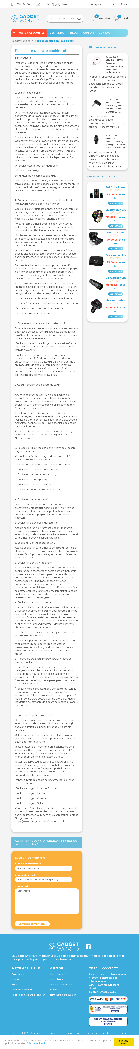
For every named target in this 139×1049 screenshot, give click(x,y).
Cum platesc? (58, 979)
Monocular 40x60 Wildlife (122, 277)
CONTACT (105, 32)
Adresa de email (25, 875)
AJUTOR (88, 32)
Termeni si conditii (21, 989)
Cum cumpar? (58, 974)
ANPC (71, 1033)
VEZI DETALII (116, 203)
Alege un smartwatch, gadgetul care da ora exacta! (115, 143)
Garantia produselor (61, 984)
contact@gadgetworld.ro (54, 4)
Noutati (15, 984)
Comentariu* (22, 886)
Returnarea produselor (63, 994)
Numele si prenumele (28, 863)
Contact (16, 979)
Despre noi (17, 974)
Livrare (53, 989)
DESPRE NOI (57, 32)
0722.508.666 (21, 4)
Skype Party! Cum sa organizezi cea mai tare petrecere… (115, 66)
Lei (120, 18)
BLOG (74, 32)
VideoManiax (83, 1033)
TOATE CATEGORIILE (30, 32)
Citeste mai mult (36, 1043)
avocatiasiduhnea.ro (119, 1033)
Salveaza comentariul (32, 923)
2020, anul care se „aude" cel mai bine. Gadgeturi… (115, 107)
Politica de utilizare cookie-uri (28, 994)
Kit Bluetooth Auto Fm (120, 300)
